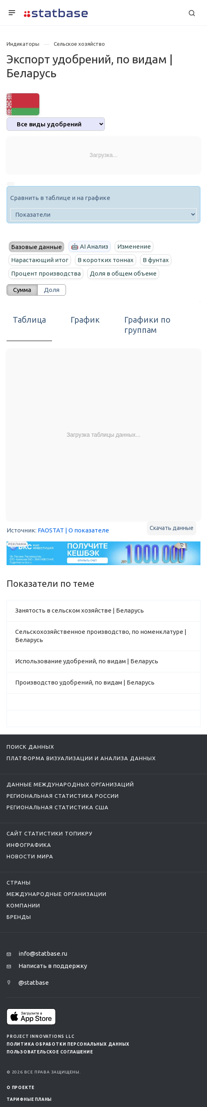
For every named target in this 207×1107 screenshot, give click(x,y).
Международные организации (57, 894)
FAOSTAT (51, 530)
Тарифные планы (29, 1099)
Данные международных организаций (70, 784)
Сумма (22, 289)
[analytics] (56, 124)
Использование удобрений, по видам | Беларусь (86, 661)
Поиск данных (30, 747)
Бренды (19, 917)
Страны (19, 882)
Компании (23, 905)
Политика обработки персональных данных (68, 1044)
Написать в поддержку (52, 965)
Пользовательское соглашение (50, 1052)
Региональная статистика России (63, 796)
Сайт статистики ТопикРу (50, 833)
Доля (51, 289)
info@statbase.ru (42, 953)
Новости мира (30, 856)
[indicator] (103, 214)
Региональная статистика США (58, 807)
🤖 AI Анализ (89, 246)
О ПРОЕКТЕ (20, 1087)
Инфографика (29, 845)
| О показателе (87, 530)
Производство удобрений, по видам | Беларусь (85, 682)
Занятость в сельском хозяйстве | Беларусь (79, 610)
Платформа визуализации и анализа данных (81, 758)
